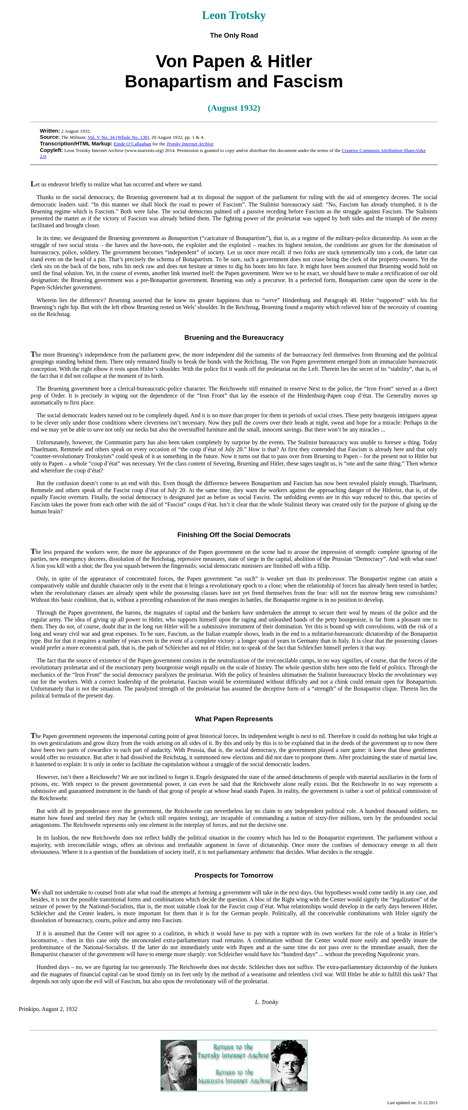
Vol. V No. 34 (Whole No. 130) (118, 137)
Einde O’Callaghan (132, 144)
